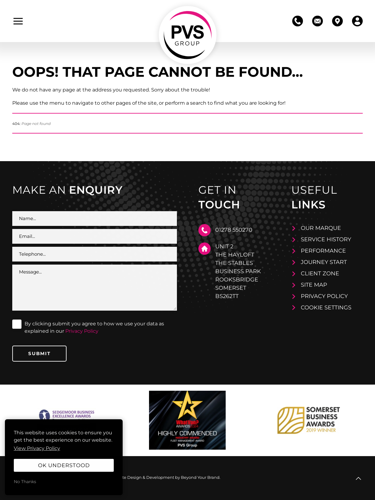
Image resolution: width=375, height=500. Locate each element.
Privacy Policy (81, 331)
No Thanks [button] (25, 481)
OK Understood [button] (64, 465)
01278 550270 (233, 230)
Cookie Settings (326, 307)
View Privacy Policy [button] (37, 448)
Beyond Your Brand (200, 477)
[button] (18, 21)
